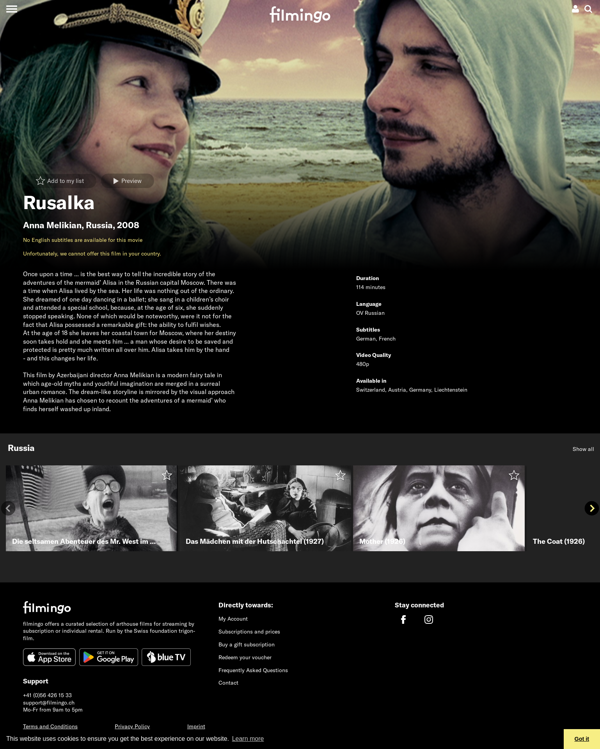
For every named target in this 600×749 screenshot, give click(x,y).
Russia (99, 225)
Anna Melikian (52, 225)
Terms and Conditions (50, 726)
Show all (583, 449)
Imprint (196, 726)
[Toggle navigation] (11, 9)
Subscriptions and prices (249, 631)
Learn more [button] (248, 738)
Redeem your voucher (245, 657)
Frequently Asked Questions (253, 670)
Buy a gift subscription (246, 644)
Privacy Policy (132, 726)
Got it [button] (582, 739)
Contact (228, 682)
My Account (233, 618)
